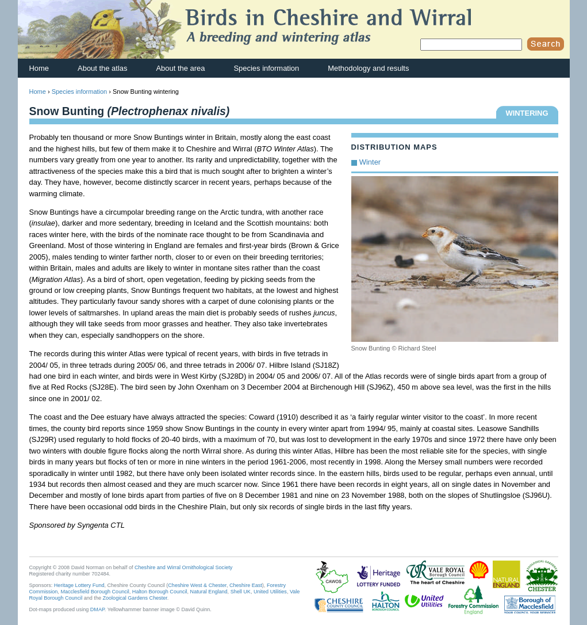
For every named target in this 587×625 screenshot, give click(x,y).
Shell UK (241, 591)
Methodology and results (368, 68)
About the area (180, 68)
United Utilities (270, 591)
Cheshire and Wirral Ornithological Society (183, 567)
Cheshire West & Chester (197, 585)
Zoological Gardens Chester (134, 598)
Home (39, 68)
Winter (370, 162)
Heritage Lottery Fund (79, 585)
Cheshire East (245, 585)
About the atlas (102, 68)
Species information (266, 68)
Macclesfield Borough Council (94, 591)
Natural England (209, 591)
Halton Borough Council (159, 591)
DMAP (97, 609)
